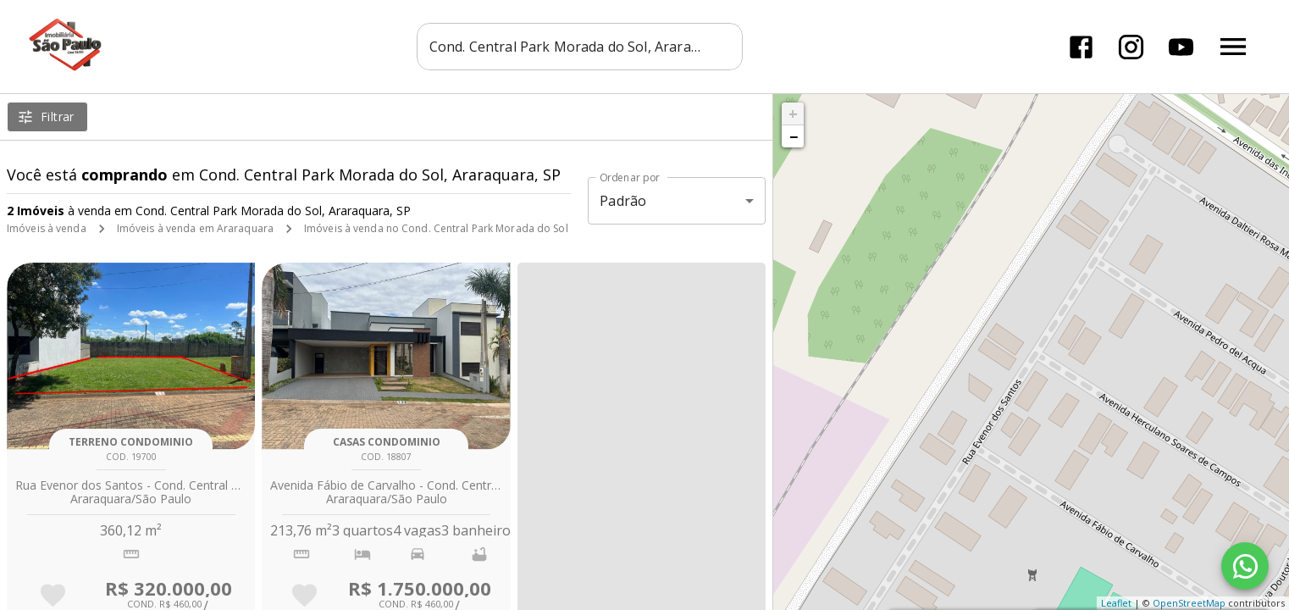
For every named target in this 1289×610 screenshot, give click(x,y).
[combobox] (585, 46)
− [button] (793, 136)
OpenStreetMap (1189, 602)
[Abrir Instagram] (1131, 47)
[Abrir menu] (1233, 46)
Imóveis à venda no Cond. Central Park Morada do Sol (436, 228)
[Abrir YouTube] (1181, 47)
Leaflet (1116, 602)
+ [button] (793, 113)
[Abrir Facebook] (1081, 47)
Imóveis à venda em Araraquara (195, 228)
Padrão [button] (623, 200)
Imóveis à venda (46, 228)
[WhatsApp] (1245, 566)
